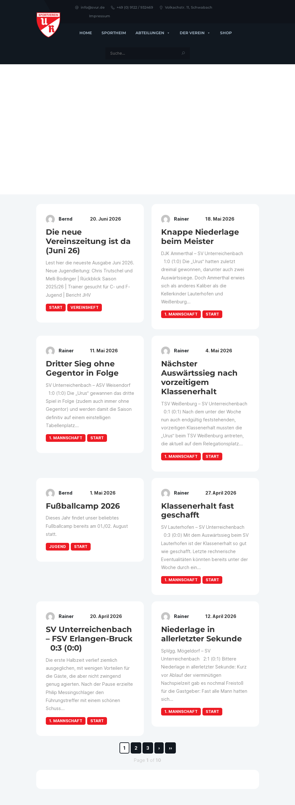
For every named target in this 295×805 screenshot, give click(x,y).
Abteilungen (152, 33)
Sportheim (114, 32)
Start (55, 307)
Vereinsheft (84, 307)
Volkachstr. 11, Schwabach (185, 7)
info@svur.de (90, 7)
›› (170, 748)
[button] (10, 129)
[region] (147, 129)
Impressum (99, 16)
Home (85, 32)
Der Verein (195, 33)
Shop (226, 32)
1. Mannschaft (181, 314)
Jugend (57, 546)
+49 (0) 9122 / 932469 (132, 7)
